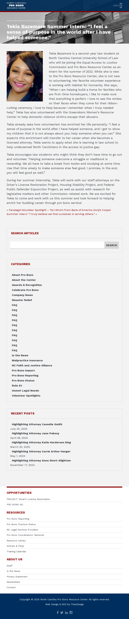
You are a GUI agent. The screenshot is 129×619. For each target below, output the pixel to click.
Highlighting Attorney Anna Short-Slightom (41, 460)
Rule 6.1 (17, 385)
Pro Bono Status (23, 380)
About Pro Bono (22, 274)
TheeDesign (77, 604)
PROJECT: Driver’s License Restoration (28, 499)
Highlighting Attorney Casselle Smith (37, 424)
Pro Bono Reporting (25, 375)
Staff (10, 565)
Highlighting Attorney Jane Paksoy (35, 433)
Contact (11, 587)
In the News (20, 355)
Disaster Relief (22, 300)
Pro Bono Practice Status (21, 524)
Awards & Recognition (27, 285)
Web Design (52, 604)
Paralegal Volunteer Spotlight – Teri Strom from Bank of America (51, 210)
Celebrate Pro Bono (25, 290)
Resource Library (16, 540)
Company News (22, 295)
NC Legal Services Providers (22, 529)
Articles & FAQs (15, 546)
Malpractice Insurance (27, 360)
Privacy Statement (17, 576)
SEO (64, 604)
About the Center (24, 280)
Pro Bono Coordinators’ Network (25, 535)
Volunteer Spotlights (26, 395)
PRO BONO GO (15, 504)
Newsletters (13, 582)
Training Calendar (16, 551)
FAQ (14, 305)
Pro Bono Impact (23, 370)
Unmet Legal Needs (25, 390)
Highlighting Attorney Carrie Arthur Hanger (41, 451)
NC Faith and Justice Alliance (32, 365)
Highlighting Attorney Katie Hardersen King (41, 442)
